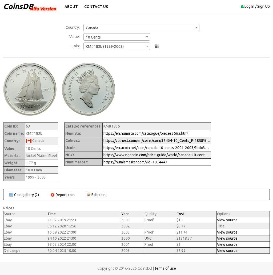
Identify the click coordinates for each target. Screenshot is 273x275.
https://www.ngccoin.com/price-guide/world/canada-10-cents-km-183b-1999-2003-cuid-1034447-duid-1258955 (156, 155)
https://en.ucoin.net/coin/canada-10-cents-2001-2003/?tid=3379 (156, 148)
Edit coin (98, 195)
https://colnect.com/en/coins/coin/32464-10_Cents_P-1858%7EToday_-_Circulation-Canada (156, 140)
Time (51, 214)
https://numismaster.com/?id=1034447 (135, 162)
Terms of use (165, 268)
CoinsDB (18, 6)
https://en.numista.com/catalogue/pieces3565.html (145, 133)
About (71, 7)
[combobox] (141, 27)
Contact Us (96, 7)
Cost (180, 214)
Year (125, 214)
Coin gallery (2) (26, 195)
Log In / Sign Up (257, 6)
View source (227, 220)
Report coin (65, 195)
